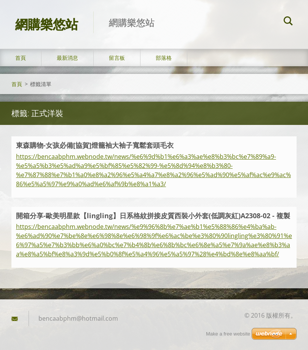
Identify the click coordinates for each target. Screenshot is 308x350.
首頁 (20, 57)
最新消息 (67, 57)
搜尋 (288, 22)
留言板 (117, 57)
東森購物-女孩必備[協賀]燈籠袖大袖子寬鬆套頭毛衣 (95, 145)
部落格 (164, 57)
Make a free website (228, 334)
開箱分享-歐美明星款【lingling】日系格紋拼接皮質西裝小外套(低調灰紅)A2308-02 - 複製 (153, 215)
